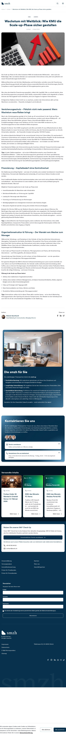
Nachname (6, 603)
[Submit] (33, 616)
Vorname (5, 596)
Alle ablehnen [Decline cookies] (46, 729)
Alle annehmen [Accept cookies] (59, 729)
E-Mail (4, 589)
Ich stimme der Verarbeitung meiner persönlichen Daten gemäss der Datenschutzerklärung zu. (30, 610)
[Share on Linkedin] (61, 315)
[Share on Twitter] (64, 315)
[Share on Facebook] (57, 315)
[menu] (63, 3)
